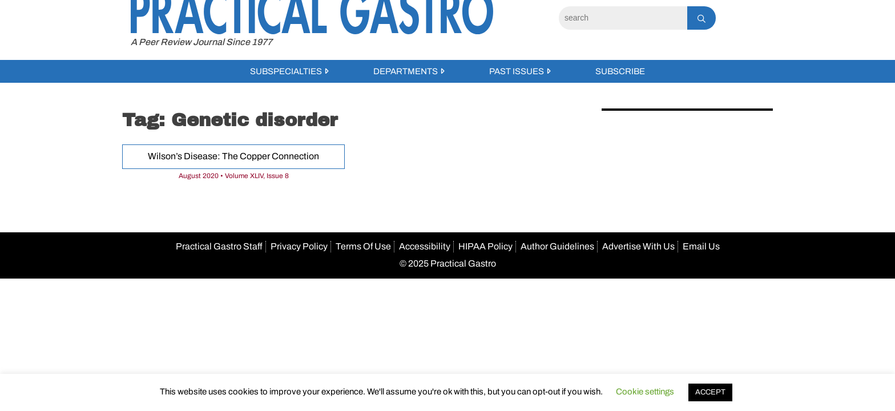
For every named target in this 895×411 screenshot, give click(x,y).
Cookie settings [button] (645, 391)
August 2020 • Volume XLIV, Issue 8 (234, 176)
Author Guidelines (557, 246)
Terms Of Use (363, 246)
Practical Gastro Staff (219, 246)
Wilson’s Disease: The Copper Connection (233, 156)
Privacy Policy (299, 246)
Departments (405, 71)
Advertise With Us (638, 246)
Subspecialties (286, 71)
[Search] (623, 18)
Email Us (701, 246)
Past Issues (516, 71)
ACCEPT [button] (710, 392)
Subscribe (620, 71)
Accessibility (424, 246)
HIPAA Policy (485, 246)
